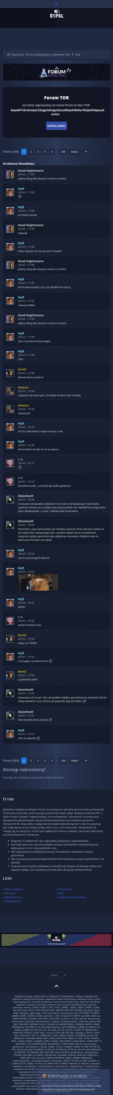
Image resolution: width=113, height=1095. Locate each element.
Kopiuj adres (56, 126)
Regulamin (65, 889)
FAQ (60, 893)
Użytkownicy (13, 901)
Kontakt (10, 893)
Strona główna (14, 889)
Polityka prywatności (71, 897)
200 (63, 151)
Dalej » (75, 151)
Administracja (14, 897)
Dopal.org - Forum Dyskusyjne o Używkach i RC (40, 54)
